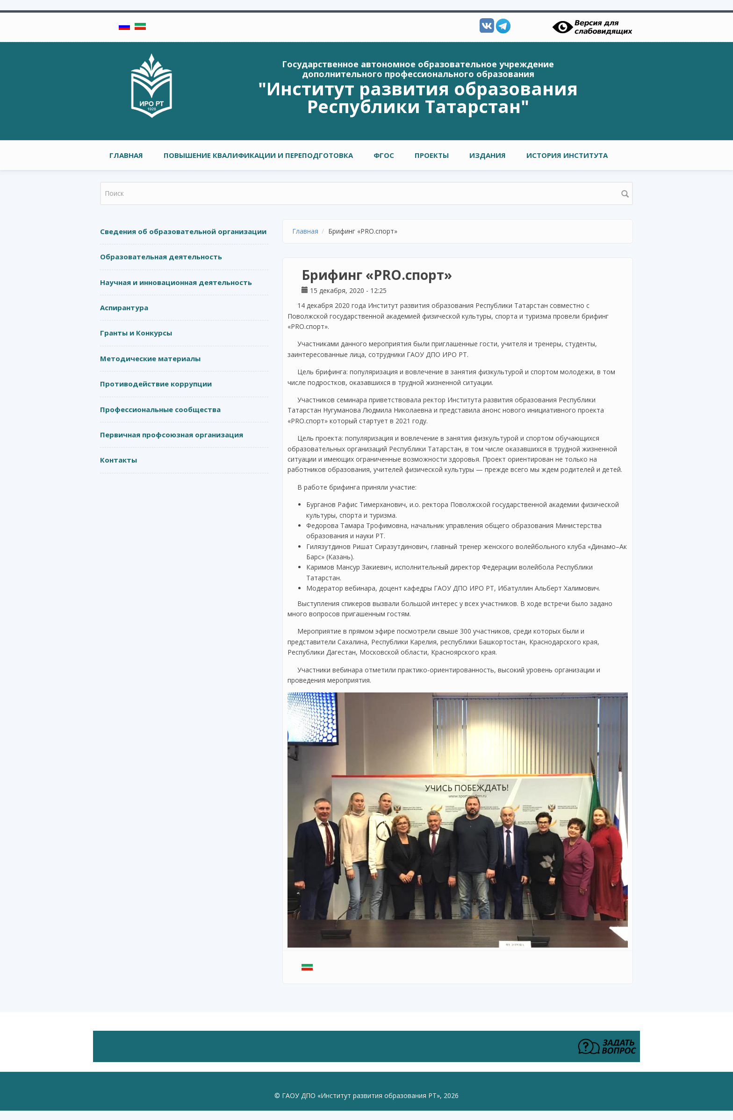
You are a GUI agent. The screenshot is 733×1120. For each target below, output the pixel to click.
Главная (126, 155)
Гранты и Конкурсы (136, 332)
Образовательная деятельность (161, 256)
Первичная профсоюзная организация (171, 434)
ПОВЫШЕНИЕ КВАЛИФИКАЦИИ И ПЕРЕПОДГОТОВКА (258, 155)
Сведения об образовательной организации (183, 231)
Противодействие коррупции (156, 383)
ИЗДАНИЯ (487, 155)
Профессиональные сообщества (160, 409)
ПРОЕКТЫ (432, 155)
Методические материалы (150, 358)
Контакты (118, 459)
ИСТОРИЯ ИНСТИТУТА (567, 155)
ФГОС (384, 155)
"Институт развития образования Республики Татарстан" (418, 97)
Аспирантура (124, 307)
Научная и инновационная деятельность (176, 282)
